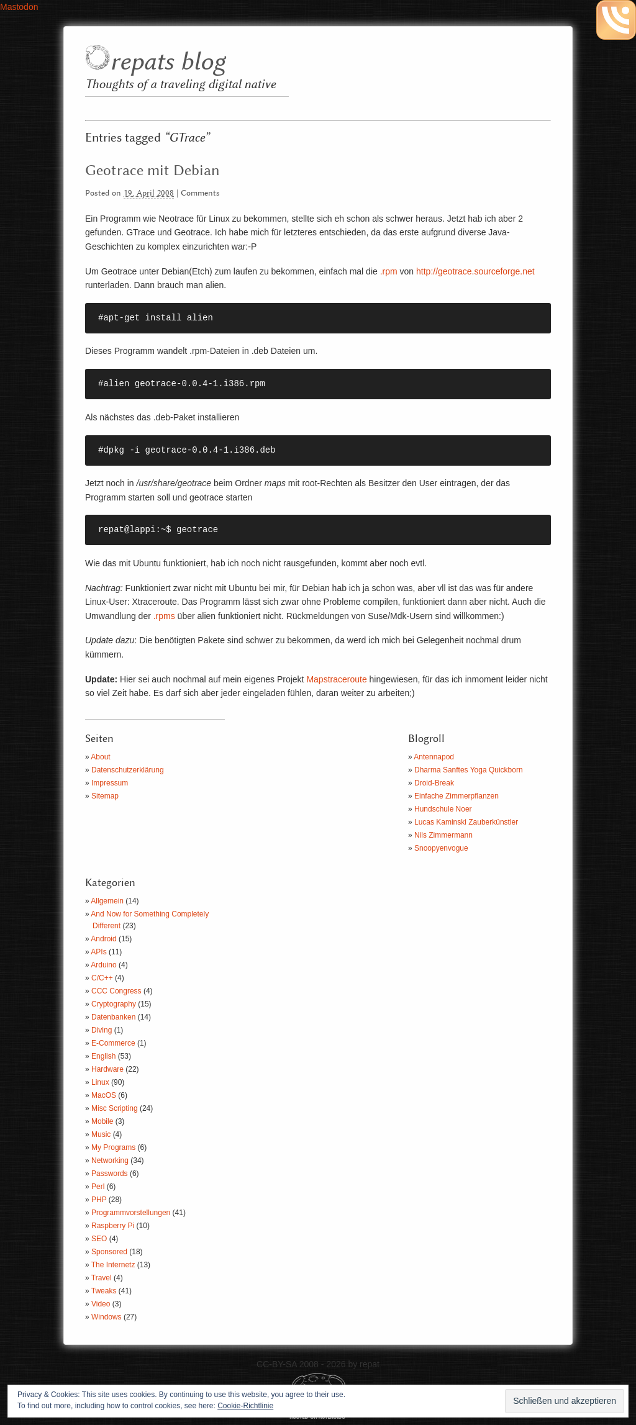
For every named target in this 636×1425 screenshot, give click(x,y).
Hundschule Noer (443, 809)
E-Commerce (113, 1043)
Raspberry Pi (112, 1225)
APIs (98, 952)
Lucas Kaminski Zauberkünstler (466, 822)
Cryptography (113, 1004)
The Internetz (113, 1264)
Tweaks (104, 1291)
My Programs (113, 1147)
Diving (101, 1030)
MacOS (103, 1095)
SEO (99, 1238)
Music (101, 1134)
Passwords (109, 1173)
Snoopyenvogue (441, 848)
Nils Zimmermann (443, 835)
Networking (110, 1160)
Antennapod (434, 757)
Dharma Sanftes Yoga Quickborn (468, 770)
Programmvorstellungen (130, 1212)
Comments (200, 193)
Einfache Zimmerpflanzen (456, 796)
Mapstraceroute (336, 679)
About (100, 757)
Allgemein (107, 901)
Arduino (103, 965)
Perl (97, 1186)
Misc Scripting (114, 1108)
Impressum (109, 783)
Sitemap (105, 796)
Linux (100, 1082)
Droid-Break (434, 783)
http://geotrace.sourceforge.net (475, 271)
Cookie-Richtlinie (245, 1405)
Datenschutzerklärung (127, 770)
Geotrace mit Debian (152, 171)
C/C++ (102, 978)
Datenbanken (113, 1017)
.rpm (389, 271)
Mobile (102, 1121)
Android (103, 938)
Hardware (107, 1069)
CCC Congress (116, 991)
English (103, 1056)
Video (100, 1304)
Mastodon (19, 7)
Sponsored (109, 1251)
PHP (98, 1199)
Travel (101, 1277)
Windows (106, 1317)
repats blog (167, 62)
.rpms (164, 616)
